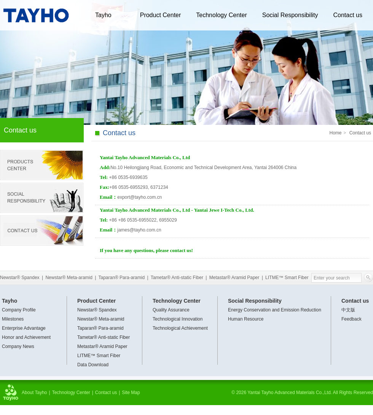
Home (336, 133)
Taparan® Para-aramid (122, 277)
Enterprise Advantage (24, 328)
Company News (18, 346)
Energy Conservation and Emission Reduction (274, 310)
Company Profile (19, 310)
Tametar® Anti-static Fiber (177, 277)
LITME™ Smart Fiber (286, 277)
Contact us (347, 15)
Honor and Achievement (26, 337)
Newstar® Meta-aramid (68, 277)
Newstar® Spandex (20, 277)
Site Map (131, 392)
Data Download (92, 364)
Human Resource (245, 319)
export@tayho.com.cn (139, 197)
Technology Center (221, 15)
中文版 (348, 310)
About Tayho (34, 392)
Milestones (13, 319)
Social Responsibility (290, 15)
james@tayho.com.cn (139, 230)
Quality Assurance (171, 310)
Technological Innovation (177, 319)
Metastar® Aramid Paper (234, 277)
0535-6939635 (128, 177)
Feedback (351, 319)
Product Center (160, 15)
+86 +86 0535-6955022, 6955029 (143, 220)
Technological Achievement (180, 328)
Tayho (103, 15)
